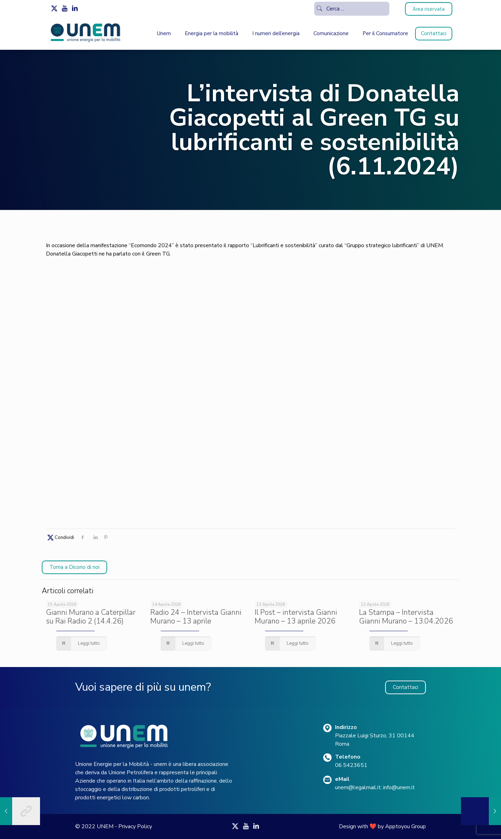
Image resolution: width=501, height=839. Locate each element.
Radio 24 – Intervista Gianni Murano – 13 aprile (195, 616)
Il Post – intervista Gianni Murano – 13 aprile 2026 (296, 616)
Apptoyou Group (405, 826)
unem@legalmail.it (358, 787)
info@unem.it (399, 787)
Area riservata (429, 9)
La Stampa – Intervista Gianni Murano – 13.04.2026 (406, 616)
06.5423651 (351, 765)
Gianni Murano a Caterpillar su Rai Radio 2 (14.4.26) (90, 616)
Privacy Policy (135, 826)
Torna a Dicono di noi (74, 567)
